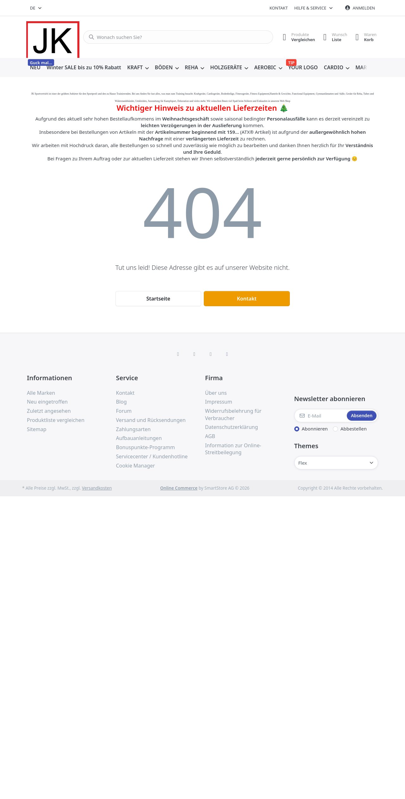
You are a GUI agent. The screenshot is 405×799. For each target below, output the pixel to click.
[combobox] (36, 8)
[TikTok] (211, 354)
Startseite (158, 298)
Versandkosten (97, 488)
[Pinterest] (227, 354)
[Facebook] (178, 354)
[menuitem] (35, 67)
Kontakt (279, 8)
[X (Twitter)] (194, 354)
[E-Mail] (320, 415)
